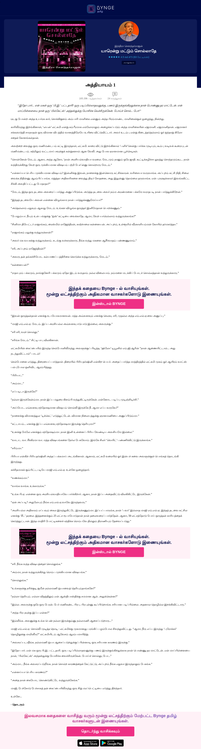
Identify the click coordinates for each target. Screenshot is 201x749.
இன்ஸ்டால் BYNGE (109, 304)
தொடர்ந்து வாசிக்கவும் (100, 731)
